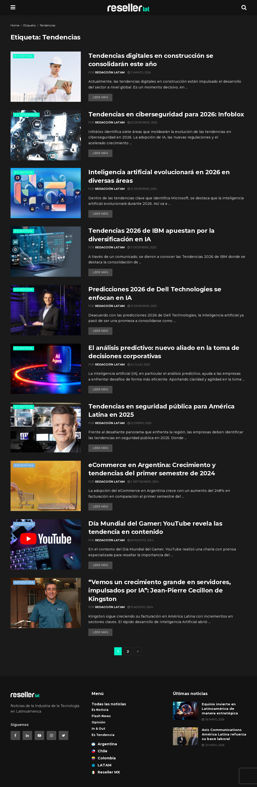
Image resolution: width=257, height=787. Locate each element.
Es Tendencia (26, 114)
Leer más (100, 97)
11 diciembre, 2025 (141, 247)
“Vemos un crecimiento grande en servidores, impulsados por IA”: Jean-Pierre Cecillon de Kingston (159, 590)
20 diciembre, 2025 (142, 122)
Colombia (104, 758)
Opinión (98, 722)
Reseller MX (106, 772)
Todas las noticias (109, 704)
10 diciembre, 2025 (142, 306)
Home (15, 25)
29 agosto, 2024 (140, 540)
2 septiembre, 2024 (143, 481)
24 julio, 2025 (138, 364)
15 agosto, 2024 (140, 607)
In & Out (98, 728)
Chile (99, 751)
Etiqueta (29, 25)
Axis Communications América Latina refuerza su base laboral (224, 734)
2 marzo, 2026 (139, 72)
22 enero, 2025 (139, 423)
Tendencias (47, 25)
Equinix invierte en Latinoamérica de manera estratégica (220, 708)
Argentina (24, 465)
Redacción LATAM (110, 72)
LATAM (101, 765)
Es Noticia (24, 56)
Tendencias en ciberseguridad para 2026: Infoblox (166, 114)
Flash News (101, 716)
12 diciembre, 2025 (142, 189)
